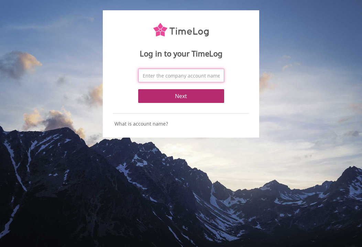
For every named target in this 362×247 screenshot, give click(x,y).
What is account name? (141, 123)
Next (181, 96)
